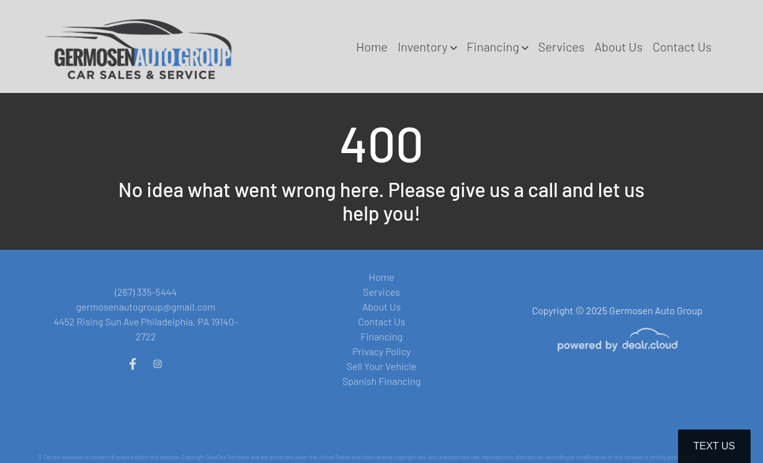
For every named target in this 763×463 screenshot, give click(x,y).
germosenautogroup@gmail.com (146, 306)
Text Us (714, 446)
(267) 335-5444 (146, 292)
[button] (427, 46)
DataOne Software (227, 457)
